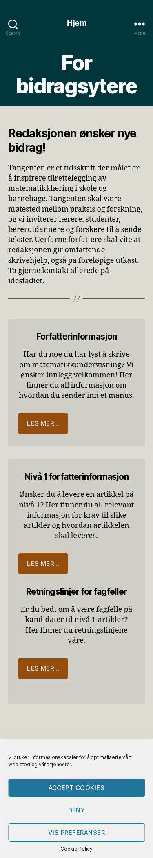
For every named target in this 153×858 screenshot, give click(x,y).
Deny (76, 810)
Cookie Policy (76, 849)
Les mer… (43, 423)
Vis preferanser (76, 832)
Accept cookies (77, 788)
